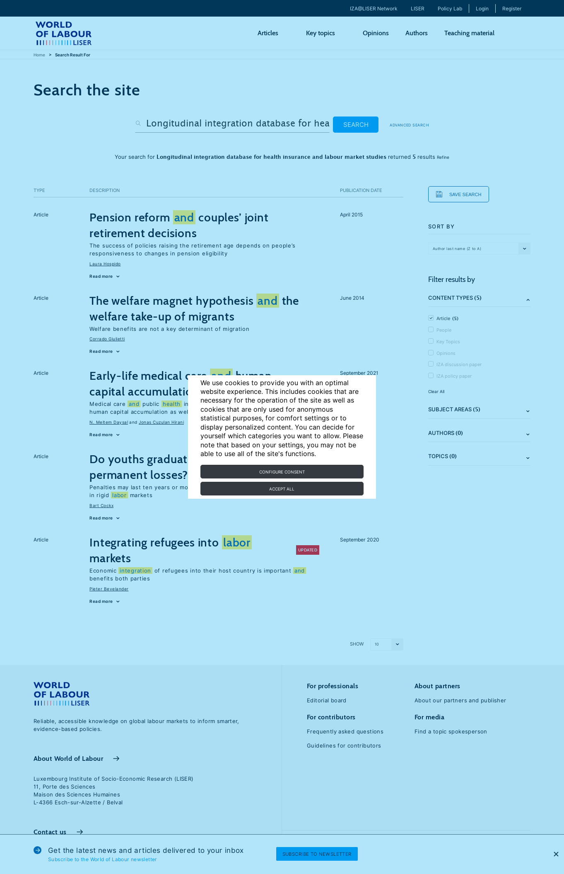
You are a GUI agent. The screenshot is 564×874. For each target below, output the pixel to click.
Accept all (281, 488)
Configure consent (282, 471)
